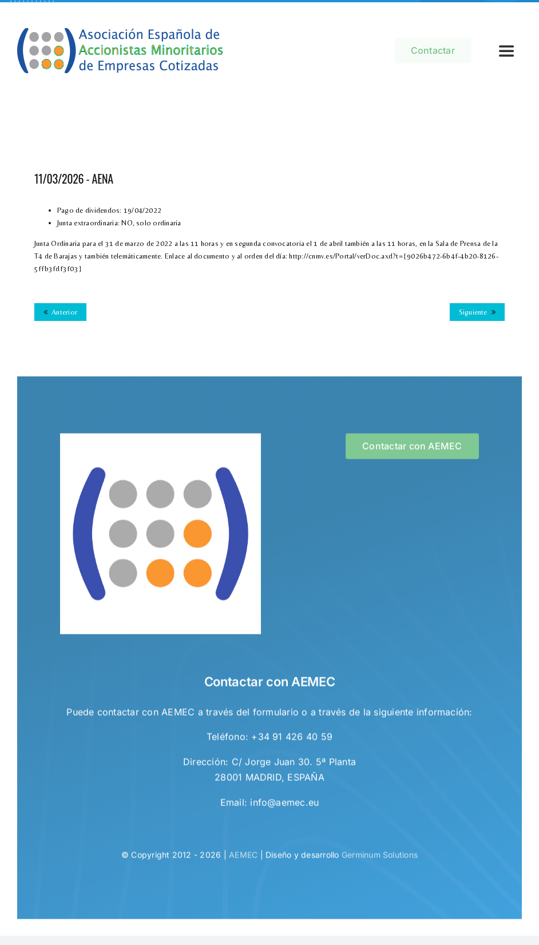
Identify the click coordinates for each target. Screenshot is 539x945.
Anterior (64, 312)
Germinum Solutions (380, 858)
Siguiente (473, 312)
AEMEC (243, 858)
